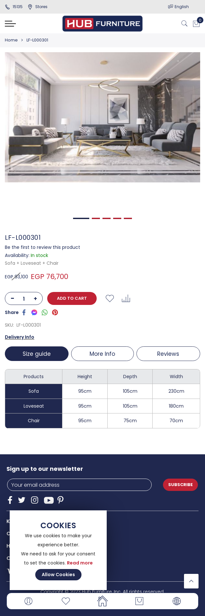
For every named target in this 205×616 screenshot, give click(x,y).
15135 (14, 6)
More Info (102, 354)
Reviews (168, 354)
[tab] (37, 353)
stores (37, 6)
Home (11, 40)
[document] (58, 550)
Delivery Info (19, 337)
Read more (80, 563)
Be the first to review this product (42, 247)
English (182, 6)
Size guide (36, 354)
